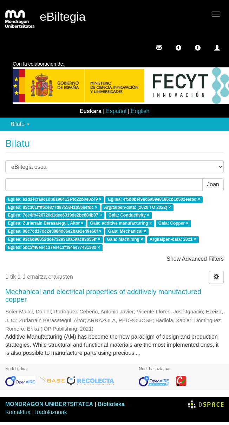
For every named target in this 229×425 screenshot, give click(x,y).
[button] (178, 47)
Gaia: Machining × (125, 239)
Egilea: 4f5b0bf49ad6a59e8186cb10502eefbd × (154, 199)
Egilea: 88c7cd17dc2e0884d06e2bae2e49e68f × (55, 231)
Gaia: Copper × (173, 223)
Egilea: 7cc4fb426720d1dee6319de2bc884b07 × (55, 215)
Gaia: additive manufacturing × (121, 223)
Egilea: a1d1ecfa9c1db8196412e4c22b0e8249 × (55, 199)
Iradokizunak (51, 412)
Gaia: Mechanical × (127, 231)
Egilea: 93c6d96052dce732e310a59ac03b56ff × (54, 239)
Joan (213, 184)
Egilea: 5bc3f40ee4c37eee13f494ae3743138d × (54, 247)
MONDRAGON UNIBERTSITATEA (49, 404)
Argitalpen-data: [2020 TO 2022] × (137, 207)
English (140, 111)
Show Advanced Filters (195, 259)
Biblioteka (111, 404)
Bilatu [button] (20, 124)
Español (116, 111)
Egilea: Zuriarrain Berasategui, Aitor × (45, 223)
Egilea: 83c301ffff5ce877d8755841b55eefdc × (52, 207)
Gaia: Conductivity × (129, 215)
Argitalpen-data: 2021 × (173, 239)
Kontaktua (18, 412)
